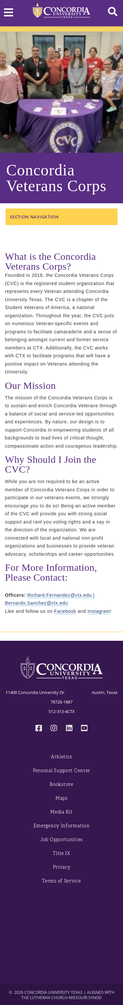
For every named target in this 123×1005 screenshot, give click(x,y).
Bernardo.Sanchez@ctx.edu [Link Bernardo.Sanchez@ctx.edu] (36, 603)
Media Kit (61, 812)
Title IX (61, 853)
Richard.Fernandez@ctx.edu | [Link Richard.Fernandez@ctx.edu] (60, 595)
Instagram (99, 611)
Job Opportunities (61, 839)
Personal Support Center (61, 770)
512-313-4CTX (62, 711)
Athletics (61, 757)
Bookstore (61, 784)
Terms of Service (61, 881)
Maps (61, 798)
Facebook (65, 611)
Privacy (62, 867)
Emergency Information (61, 826)
